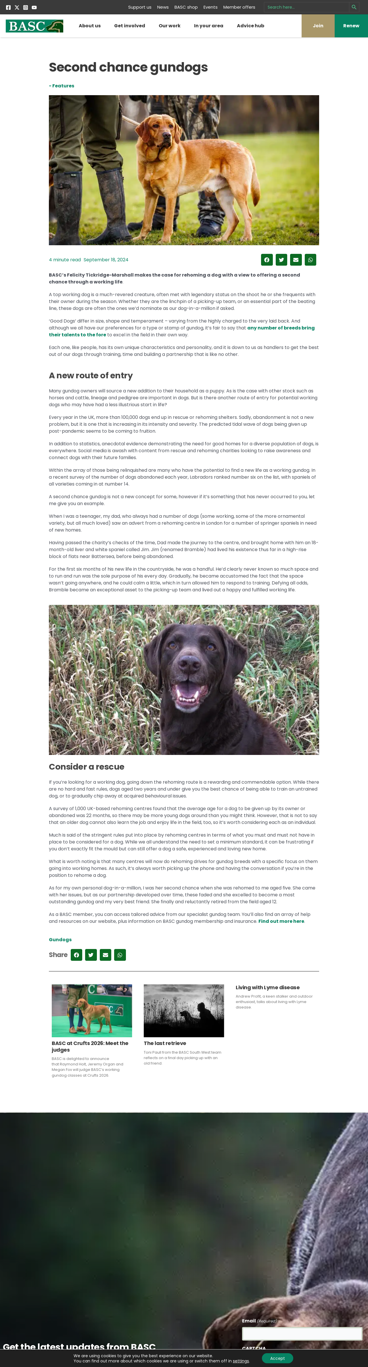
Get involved (129, 25)
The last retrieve (165, 1043)
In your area (208, 25)
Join (318, 25)
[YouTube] (34, 7)
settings (241, 1360)
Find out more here (281, 921)
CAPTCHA (254, 1348)
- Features (61, 86)
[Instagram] (25, 7)
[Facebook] (8, 7)
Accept (277, 1358)
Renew (351, 25)
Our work (170, 25)
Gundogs (60, 939)
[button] (267, 260)
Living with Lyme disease (268, 987)
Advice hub (250, 25)
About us (90, 25)
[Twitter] (17, 7)
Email (259, 1321)
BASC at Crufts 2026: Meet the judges (90, 1046)
